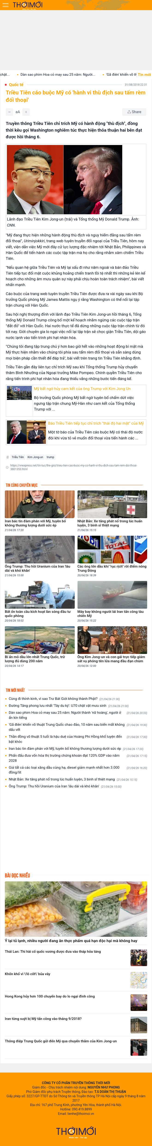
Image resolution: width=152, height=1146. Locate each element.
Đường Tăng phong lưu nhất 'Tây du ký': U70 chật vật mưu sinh (69, 706)
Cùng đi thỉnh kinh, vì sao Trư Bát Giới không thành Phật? (64, 699)
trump (50, 457)
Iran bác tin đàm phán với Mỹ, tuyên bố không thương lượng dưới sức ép (76, 749)
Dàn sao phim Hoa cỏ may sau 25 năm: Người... (66, 75)
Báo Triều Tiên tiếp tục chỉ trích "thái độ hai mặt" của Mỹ (96, 423)
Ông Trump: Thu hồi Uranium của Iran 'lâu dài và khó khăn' (65, 786)
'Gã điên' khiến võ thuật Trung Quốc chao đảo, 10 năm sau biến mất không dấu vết (78, 727)
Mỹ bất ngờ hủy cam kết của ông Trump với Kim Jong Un (82, 388)
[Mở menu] (5, 5)
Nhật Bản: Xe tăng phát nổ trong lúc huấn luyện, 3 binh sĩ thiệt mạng (73, 779)
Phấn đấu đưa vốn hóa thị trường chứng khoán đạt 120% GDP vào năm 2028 (78, 758)
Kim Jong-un (35, 457)
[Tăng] (26, 112)
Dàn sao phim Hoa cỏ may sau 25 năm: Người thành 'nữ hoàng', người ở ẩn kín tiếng (78, 715)
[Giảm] (9, 112)
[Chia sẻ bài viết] (134, 112)
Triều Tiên (18, 457)
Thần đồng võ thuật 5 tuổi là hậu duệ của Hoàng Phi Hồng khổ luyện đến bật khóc (78, 739)
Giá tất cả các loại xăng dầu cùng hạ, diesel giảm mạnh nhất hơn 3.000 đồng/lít (78, 770)
